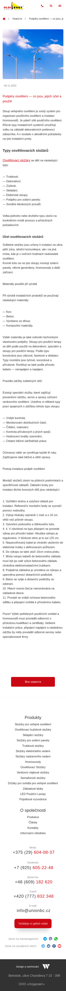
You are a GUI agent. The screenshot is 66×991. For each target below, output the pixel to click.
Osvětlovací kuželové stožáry (33, 729)
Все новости (33, 681)
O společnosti (33, 810)
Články (33, 822)
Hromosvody (33, 761)
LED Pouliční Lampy (33, 794)
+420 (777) (33, 896)
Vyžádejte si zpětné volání (33, 923)
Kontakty (32, 827)
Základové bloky (33, 788)
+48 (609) (33, 881)
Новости (17, 18)
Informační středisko (33, 833)
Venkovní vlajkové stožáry (33, 772)
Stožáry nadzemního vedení (33, 756)
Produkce (33, 817)
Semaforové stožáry (32, 777)
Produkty (33, 717)
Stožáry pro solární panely (33, 740)
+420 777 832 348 (42, 6)
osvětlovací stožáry (16, 653)
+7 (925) (33, 867)
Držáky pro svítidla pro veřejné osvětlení (33, 783)
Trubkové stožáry (33, 745)
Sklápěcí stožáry (33, 735)
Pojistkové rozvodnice (33, 799)
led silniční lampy (15, 648)
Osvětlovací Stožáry (32, 767)
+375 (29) (33, 852)
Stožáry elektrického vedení (33, 751)
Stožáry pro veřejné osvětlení (33, 724)
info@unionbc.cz (33, 910)
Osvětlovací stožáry (16, 160)
